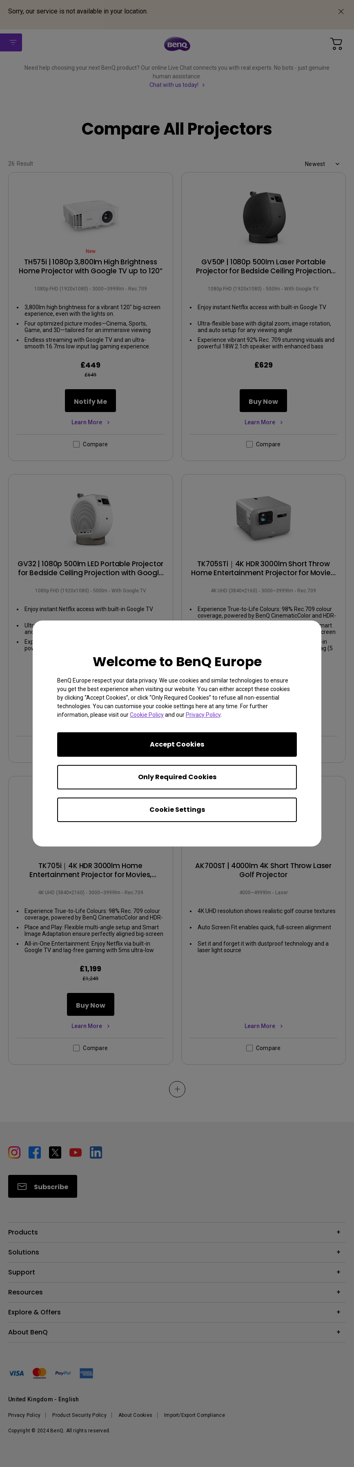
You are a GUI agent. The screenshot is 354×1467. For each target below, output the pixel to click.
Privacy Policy (203, 714)
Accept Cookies (177, 744)
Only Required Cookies (177, 777)
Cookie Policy (147, 714)
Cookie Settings (177, 809)
